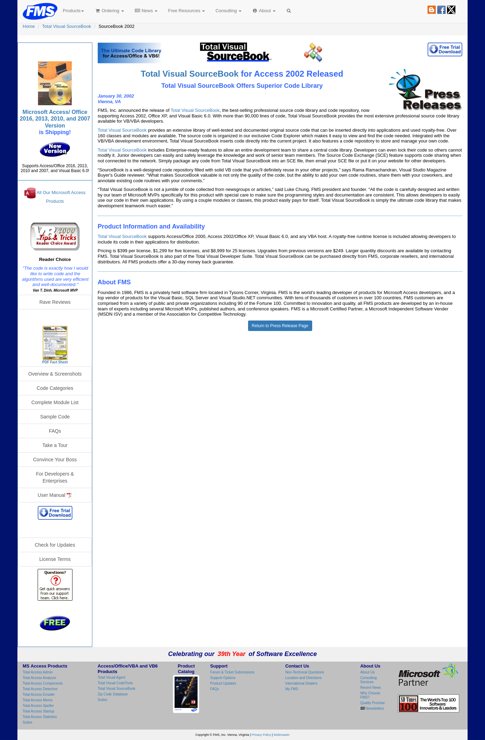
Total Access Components (43, 683)
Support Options (222, 678)
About (263, 10)
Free (186, 10)
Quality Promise (372, 703)
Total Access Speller (38, 706)
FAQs (55, 431)
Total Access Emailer (39, 694)
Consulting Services (368, 680)
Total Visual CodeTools (115, 683)
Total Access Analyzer (39, 678)
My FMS (291, 689)
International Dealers (301, 683)
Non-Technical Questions (304, 672)
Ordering (109, 10)
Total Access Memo (38, 700)
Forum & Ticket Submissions (232, 672)
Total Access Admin (38, 672)
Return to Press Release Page (280, 325)
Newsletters (374, 708)
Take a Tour (55, 445)
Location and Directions (303, 678)
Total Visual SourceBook (66, 26)
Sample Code (55, 416)
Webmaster (282, 735)
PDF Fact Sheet (55, 362)
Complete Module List (54, 402)
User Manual (55, 495)
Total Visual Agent (111, 677)
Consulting (228, 10)
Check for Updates (55, 545)
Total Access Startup (38, 711)
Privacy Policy (261, 735)
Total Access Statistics (40, 717)
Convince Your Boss (55, 459)
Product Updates (223, 683)
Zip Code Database (113, 694)
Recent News (370, 687)
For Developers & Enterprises (55, 477)
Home (29, 26)
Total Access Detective (40, 689)
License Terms (55, 559)
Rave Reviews (54, 302)
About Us (367, 672)
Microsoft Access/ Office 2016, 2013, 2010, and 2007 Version (55, 118)
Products (73, 10)
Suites (27, 722)
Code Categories (55, 388)
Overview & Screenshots (55, 374)
